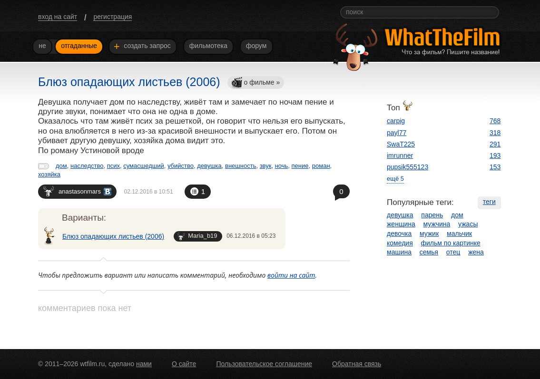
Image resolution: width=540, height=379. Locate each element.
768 (495, 121)
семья (429, 252)
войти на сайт (291, 275)
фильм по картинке (451, 243)
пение (300, 165)
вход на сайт (57, 16)
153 (495, 167)
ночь (281, 165)
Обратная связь (356, 364)
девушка (209, 165)
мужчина (437, 224)
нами (144, 364)
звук (266, 165)
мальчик (459, 233)
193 (495, 155)
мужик (429, 233)
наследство (86, 165)
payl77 (396, 132)
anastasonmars (77, 190)
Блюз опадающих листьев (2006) (113, 236)
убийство (180, 165)
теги (489, 201)
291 (495, 144)
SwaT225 (401, 144)
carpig (396, 121)
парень (432, 215)
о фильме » (255, 83)
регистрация (112, 16)
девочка (399, 233)
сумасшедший (143, 165)
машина (399, 252)
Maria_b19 (197, 236)
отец (453, 252)
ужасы (468, 224)
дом (61, 165)
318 (495, 132)
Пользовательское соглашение (264, 364)
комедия (400, 243)
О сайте (184, 364)
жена (476, 252)
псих (113, 165)
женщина (401, 224)
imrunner (400, 155)
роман (321, 165)
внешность (240, 165)
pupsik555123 (407, 167)
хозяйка (49, 174)
